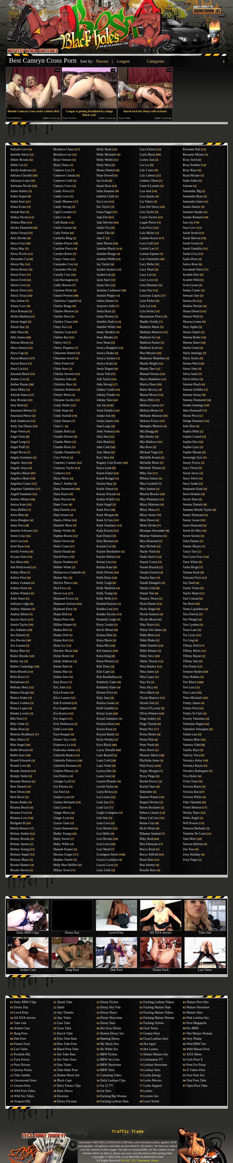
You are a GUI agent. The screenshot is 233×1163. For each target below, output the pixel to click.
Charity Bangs (62, 306)
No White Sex (109, 1049)
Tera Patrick (190, 614)
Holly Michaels (106, 154)
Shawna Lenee (192, 321)
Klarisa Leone (105, 703)
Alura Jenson (18, 348)
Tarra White (190, 562)
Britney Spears (19, 844)
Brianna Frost (19, 812)
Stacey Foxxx (191, 462)
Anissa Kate (18, 504)
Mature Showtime (197, 1007)
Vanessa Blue (191, 739)
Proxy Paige (147, 776)
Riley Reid (146, 839)
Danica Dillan (62, 520)
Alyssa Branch (19, 358)
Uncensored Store (25, 1080)
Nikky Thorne (149, 661)
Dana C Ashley (63, 483)
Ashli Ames (17, 598)
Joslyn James (105, 421)
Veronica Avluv (192, 760)
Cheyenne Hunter (64, 353)
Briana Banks (18, 802)
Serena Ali (189, 301)
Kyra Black (104, 744)
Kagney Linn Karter (109, 462)
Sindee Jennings (193, 405)
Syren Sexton (191, 536)
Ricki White (147, 828)
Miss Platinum (149, 499)
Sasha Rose (190, 259)
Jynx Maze (103, 452)
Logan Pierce (148, 222)
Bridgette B (17, 823)
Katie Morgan (105, 515)
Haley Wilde (61, 844)
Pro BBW (192, 1028)
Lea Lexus (103, 797)
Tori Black (189, 682)
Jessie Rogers (105, 368)
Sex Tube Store (67, 1059)
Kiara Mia (103, 645)
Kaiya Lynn (104, 468)
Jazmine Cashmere (108, 290)
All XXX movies (160, 931)
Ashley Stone (18, 588)
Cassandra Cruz (63, 264)
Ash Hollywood (20, 567)
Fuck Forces (22, 1059)
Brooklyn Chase (63, 149)
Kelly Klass (104, 577)
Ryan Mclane (191, 175)
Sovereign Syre (192, 457)
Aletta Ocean (18, 233)
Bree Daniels (18, 786)
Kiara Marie (104, 640)
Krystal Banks (106, 734)
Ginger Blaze (61, 812)
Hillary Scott (61, 870)
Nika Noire (147, 624)
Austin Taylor (19, 624)
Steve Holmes (192, 494)
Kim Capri (103, 671)
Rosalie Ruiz (148, 870)
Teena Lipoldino (193, 609)
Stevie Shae (190, 499)
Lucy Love (147, 280)
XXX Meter (194, 1054)
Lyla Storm (147, 311)
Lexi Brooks (104, 839)
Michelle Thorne (150, 468)
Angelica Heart (20, 478)
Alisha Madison (20, 316)
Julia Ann (103, 436)
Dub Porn (116, 968)
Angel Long (17, 442)
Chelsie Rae (61, 337)
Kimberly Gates (107, 682)
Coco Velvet (61, 457)
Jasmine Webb (106, 259)
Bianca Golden (19, 703)
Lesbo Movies (152, 1080)
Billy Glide (17, 724)
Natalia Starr (148, 577)
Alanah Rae (17, 212)
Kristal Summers (107, 718)
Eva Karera (60, 713)
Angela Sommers (21, 457)
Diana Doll (60, 614)
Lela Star (102, 818)
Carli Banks (61, 222)
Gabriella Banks (63, 755)
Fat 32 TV (106, 1085)
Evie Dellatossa (63, 724)
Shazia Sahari (191, 332)
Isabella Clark (105, 196)
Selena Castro (191, 290)
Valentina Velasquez (195, 729)
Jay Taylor (103, 264)
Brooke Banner (20, 865)
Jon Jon (101, 405)
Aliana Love (18, 306)
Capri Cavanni (62, 212)
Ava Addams (18, 630)
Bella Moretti (18, 671)
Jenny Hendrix (106, 332)
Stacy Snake (190, 483)
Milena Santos (149, 478)
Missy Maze (147, 509)
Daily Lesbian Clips (113, 1080)
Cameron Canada (64, 175)
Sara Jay (188, 222)
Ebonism (62, 1096)
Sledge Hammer (193, 421)
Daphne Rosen (62, 536)
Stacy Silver (190, 478)
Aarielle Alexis (19, 154)
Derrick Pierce (62, 583)
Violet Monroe (192, 807)
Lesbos (147, 1091)
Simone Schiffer (193, 389)
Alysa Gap (17, 353)
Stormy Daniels (193, 504)
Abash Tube (64, 1002)
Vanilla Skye (191, 750)
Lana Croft (103, 760)
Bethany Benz (19, 687)
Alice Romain (19, 311)
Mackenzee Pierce (151, 316)
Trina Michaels (192, 697)
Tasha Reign (190, 567)
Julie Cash (103, 447)
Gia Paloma (60, 786)
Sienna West (190, 363)
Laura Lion (104, 776)
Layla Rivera (105, 792)
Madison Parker (150, 342)
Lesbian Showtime (155, 1064)
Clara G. (58, 426)
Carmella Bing (62, 238)
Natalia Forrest (149, 572)
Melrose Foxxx (149, 421)
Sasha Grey (190, 253)
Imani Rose (104, 186)
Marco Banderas (150, 379)
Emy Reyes (60, 682)
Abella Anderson (21, 170)
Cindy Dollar (61, 405)
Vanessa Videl (192, 744)
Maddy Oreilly (149, 321)
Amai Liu (16, 368)
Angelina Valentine (22, 489)
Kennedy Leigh (106, 619)
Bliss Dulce (17, 739)
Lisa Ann (145, 191)
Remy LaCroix (149, 818)
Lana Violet (104, 765)
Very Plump (194, 1038)
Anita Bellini (18, 509)
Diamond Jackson (64, 603)
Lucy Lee (146, 274)
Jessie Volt (103, 374)
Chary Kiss (60, 327)
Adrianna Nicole (20, 186)
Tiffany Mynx (192, 650)
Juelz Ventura (105, 431)
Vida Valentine (192, 802)
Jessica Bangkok (107, 348)
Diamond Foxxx (63, 598)
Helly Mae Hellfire (65, 865)
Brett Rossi (17, 797)
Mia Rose (146, 447)
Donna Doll (60, 635)
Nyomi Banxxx (149, 697)
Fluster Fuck (160, 968)
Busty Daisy (61, 165)
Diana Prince (61, 619)
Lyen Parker (147, 301)
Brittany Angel (19, 854)
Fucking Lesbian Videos (158, 1002)
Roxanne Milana (193, 154)
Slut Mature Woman (199, 1033)
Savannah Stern (193, 269)
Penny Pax (146, 729)
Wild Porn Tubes (24, 1091)
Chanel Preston (63, 295)
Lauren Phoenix (107, 781)
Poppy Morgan (149, 771)
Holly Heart (104, 149)
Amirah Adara (19, 395)
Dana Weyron (62, 499)
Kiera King (104, 656)
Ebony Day (72, 931)
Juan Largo (104, 426)
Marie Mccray (149, 389)
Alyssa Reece (18, 363)
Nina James (147, 671)
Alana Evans (18, 206)
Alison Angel (18, 321)
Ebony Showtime (111, 1017)
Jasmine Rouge (106, 253)
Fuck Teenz (150, 1028)
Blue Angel (17, 744)
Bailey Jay (17, 661)
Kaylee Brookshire (108, 551)
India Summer (106, 191)
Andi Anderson (20, 421)
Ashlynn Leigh (19, 603)
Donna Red (60, 640)
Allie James (17, 337)
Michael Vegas (149, 452)
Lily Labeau (147, 175)
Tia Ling (188, 640)
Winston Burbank (194, 828)
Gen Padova (61, 776)
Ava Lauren (17, 645)
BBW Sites (107, 1070)
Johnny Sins (104, 400)
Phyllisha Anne (149, 760)
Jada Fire (102, 217)
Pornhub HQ (22, 1054)
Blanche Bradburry (22, 734)
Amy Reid (16, 405)
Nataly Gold (147, 588)
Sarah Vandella (192, 248)
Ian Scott (102, 180)
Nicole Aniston (149, 614)
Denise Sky (60, 577)
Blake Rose (17, 729)
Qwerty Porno (23, 1070)
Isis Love (102, 201)
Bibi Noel (16, 718)
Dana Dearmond (63, 489)
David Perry (61, 556)
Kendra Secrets (106, 614)
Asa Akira (16, 562)
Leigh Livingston (108, 812)
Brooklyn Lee (62, 154)
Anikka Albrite (19, 499)
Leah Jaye (103, 802)
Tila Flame (190, 666)
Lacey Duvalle (106, 750)
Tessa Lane (190, 630)
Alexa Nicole (18, 253)
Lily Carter (147, 170)
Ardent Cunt (28, 968)
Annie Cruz (17, 536)
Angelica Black (20, 473)
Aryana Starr (18, 556)
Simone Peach (192, 384)
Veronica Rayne (193, 765)
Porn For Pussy (196, 1064)
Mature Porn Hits (197, 1002)
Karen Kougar (106, 478)
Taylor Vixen (191, 588)
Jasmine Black (106, 248)
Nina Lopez (147, 677)
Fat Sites (105, 1091)
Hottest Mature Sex (155, 1054)
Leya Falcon (148, 149)
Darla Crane (61, 546)
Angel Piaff (17, 447)
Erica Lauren (61, 697)
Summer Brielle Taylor (197, 509)
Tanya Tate (190, 551)
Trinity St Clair (192, 713)
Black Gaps (64, 1080)
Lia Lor (144, 165)
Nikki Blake (147, 640)
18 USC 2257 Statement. (135, 1160)
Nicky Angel (148, 609)
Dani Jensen (61, 515)
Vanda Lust (190, 734)
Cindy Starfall (62, 415)
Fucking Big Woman (113, 1096)
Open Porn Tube (196, 1085)
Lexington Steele (107, 854)
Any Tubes (64, 1017)
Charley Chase (62, 321)
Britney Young (19, 849)
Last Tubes (205, 968)
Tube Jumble (22, 1075)
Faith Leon (60, 729)
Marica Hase (148, 384)
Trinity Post (190, 708)
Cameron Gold (62, 180)
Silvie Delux (191, 379)
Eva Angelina (62, 708)
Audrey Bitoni (19, 614)
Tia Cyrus (189, 635)
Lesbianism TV (153, 1059)
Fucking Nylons (153, 1023)
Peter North (147, 744)
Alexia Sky (17, 264)
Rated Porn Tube (67, 1049)
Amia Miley (18, 389)
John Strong (104, 384)
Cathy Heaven (62, 285)
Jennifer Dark (105, 321)
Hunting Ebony (110, 1038)
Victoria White (192, 797)
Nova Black (147, 692)
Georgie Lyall (62, 781)
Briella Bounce (19, 828)
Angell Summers (21, 494)
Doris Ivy (59, 645)
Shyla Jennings (192, 353)
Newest (102, 61)
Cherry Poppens (63, 348)
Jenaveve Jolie (106, 306)
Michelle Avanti (150, 457)
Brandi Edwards (20, 760)
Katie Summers (106, 525)
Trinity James (191, 703)
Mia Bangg (147, 431)
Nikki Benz (147, 635)
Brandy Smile (19, 776)
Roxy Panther (191, 165)
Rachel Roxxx (149, 781)
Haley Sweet (61, 839)
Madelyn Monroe (151, 332)
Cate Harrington (63, 280)
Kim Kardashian (107, 677)
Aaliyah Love (19, 149)
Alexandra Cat (19, 259)
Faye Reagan (61, 734)
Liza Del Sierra (149, 206)
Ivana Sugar (104, 212)
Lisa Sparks (147, 196)
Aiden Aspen (18, 196)
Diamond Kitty (62, 609)
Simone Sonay (192, 395)
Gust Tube (63, 1023)
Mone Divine (148, 525)
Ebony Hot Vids (110, 1007)
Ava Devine (17, 640)
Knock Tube (65, 1033)
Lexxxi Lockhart (107, 859)
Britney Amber (19, 833)
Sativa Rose (190, 264)
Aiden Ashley (19, 191)
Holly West (104, 165)
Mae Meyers (148, 353)
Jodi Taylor (104, 379)
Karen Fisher (105, 473)
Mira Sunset (147, 489)
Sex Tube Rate (66, 1054)
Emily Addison (62, 661)
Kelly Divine (105, 572)
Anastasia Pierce (20, 415)
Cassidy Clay (61, 274)
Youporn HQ (22, 1101)
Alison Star (17, 327)
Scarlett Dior (191, 274)
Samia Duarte (191, 206)
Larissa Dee (104, 771)
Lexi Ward (103, 849)
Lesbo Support (152, 1085)
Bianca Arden (19, 697)
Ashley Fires (18, 577)
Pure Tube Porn (67, 1044)
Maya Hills (147, 400)
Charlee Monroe (63, 311)
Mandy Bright (149, 363)
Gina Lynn (60, 807)
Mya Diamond (149, 541)
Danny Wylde (62, 530)
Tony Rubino (191, 677)
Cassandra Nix (62, 269)
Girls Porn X (194, 1059)
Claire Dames (62, 421)
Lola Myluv (147, 233)
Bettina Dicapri (20, 692)
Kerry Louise (105, 624)
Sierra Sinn (190, 368)
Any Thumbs (65, 1012)
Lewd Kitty (116, 931)
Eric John (59, 687)
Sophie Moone (192, 452)
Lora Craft (146, 243)
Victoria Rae (191, 792)
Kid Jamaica (104, 650)
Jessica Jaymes (106, 358)
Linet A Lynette (149, 186)
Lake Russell (105, 755)
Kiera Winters (105, 661)
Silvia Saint (190, 374)
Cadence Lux (61, 170)
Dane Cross (60, 504)
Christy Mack (62, 395)
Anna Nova (17, 525)
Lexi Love (103, 844)
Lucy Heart (147, 269)
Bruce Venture (62, 159)
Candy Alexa (61, 191)
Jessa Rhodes (105, 337)
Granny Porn (151, 1033)
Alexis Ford (17, 280)
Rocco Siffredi (149, 854)
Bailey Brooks (19, 656)
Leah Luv (103, 807)
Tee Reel (188, 603)
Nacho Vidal (148, 551)
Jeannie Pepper (106, 295)
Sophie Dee (190, 442)
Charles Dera (61, 316)
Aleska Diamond (21, 227)
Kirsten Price (105, 692)
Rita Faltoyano (149, 844)
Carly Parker (61, 233)
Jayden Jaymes (106, 269)
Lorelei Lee (147, 248)
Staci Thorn (190, 468)
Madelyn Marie (149, 327)
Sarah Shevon (191, 238)
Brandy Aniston (20, 771)
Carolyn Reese (62, 253)
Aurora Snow (18, 619)
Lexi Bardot (104, 828)
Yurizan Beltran (193, 844)
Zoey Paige (190, 859)
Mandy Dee (147, 368)
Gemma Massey (63, 771)
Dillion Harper (62, 624)
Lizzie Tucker (148, 217)
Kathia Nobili (105, 499)
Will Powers (190, 823)
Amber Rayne (19, 384)
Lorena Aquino (149, 253)
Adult (60, 1007)
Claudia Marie (62, 442)
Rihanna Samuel (150, 833)
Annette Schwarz (21, 530)
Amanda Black (19, 374)
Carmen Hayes (62, 243)
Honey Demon (106, 170)
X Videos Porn (195, 1070)
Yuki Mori (189, 839)
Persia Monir (148, 734)
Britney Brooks (20, 839)
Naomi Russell (149, 567)
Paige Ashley (148, 718)
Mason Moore (149, 395)
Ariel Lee (16, 541)
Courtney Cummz (64, 462)
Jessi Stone (104, 342)
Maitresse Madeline (152, 358)
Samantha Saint (193, 201)
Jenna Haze (104, 311)
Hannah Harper (63, 849)
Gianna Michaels (64, 802)
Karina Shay (104, 483)
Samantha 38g (192, 191)
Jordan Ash (104, 415)
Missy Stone (148, 515)
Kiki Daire (103, 666)
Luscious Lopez (150, 295)
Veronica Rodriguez (195, 771)
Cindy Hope (61, 410)
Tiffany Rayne (192, 656)
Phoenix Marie (149, 755)
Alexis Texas (18, 295)
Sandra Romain (193, 217)
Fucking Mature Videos (158, 1012)
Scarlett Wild (191, 280)
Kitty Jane (103, 697)
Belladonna (17, 682)
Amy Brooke (18, 400)
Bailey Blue (17, 650)
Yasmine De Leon (194, 833)
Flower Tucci (61, 739)
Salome (187, 186)
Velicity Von (190, 755)
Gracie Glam (61, 823)
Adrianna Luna (19, 180)
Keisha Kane (105, 567)
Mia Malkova (148, 442)
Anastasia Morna (21, 410)
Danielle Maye (62, 525)
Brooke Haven (19, 870)
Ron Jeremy (147, 865)
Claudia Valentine (64, 452)
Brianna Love (19, 818)
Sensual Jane (191, 295)
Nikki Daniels (148, 645)
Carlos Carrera (62, 227)
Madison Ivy (148, 337)
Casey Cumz (61, 259)
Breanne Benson (20, 781)
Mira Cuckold (148, 483)
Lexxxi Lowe (105, 865)
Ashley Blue (18, 572)
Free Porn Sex (195, 1075)
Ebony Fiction (109, 1002)
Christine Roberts (64, 389)
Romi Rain (147, 859)
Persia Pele (147, 739)
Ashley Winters (20, 593)
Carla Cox (59, 217)
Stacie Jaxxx (191, 473)
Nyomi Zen (147, 703)
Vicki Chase (190, 781)
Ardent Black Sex (68, 1075)
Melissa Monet (149, 410)
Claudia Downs (63, 436)
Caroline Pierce (63, 248)
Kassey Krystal (106, 494)
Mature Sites (194, 1012)
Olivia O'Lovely (150, 708)
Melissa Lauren (149, 405)
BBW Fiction (108, 1054)
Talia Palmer (191, 541)
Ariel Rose (17, 546)
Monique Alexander (152, 530)
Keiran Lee (104, 562)
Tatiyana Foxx (192, 577)
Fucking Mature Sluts (157, 1007)
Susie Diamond (192, 525)
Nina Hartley (148, 666)
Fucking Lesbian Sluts (114, 1101)
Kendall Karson (106, 603)
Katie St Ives (105, 520)
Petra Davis (147, 750)
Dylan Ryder (61, 656)
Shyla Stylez (191, 358)
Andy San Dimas (21, 426)
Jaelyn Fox (103, 227)
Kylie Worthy (105, 739)
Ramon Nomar (149, 797)
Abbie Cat (16, 165)
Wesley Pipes (191, 812)
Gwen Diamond (63, 828)
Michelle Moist (149, 462)
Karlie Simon (105, 489)
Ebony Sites (107, 1023)
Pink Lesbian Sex (197, 1017)
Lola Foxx (146, 227)
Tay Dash (189, 583)
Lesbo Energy (152, 1075)
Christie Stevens (63, 374)
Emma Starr (61, 677)
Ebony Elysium (67, 1101)
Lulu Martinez (149, 285)
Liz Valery (146, 201)
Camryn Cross (62, 186)
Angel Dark (17, 436)
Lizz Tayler (147, 212)
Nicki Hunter (148, 603)
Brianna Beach (19, 807)
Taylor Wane (191, 593)
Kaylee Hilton (105, 556)
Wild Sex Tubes (24, 1096)
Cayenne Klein (62, 290)
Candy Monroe (62, 201)
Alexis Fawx (18, 274)
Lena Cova (103, 823)
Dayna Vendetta (63, 562)
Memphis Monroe (151, 426)
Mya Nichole (148, 546)
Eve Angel (60, 718)
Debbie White (62, 567)
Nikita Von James (151, 630)
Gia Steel (59, 792)
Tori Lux (188, 687)
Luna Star (146, 290)
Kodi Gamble (105, 708)
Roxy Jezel (190, 159)
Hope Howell (105, 175)
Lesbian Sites (151, 1070)
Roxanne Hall (191, 149)
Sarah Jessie (190, 233)
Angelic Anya (19, 462)
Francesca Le (61, 744)
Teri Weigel (190, 619)
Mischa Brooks (149, 494)
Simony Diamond (194, 400)
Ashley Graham (20, 583)
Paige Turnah (148, 724)
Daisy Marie (61, 478)
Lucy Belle (147, 264)
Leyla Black (147, 154)
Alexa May (17, 248)
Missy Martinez (150, 504)
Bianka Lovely (19, 713)
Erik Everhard (62, 703)
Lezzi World (151, 1101)
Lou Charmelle (149, 259)
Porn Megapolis (196, 1023)
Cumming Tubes (110, 1075)
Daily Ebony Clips (69, 1085)
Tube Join (205, 931)
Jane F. (101, 238)
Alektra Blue (18, 222)
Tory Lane (189, 692)
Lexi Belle (103, 833)
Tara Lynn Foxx (193, 556)
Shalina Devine (192, 306)
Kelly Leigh (104, 583)
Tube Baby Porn (67, 1070)
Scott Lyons (190, 285)
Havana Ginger (63, 854)
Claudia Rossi (62, 447)
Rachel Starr (148, 786)
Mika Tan (146, 473)
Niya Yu (145, 682)
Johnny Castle (105, 389)
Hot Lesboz (150, 1049)
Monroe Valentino (151, 536)
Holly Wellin (105, 159)
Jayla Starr (103, 280)
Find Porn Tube (196, 1080)
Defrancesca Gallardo (67, 572)
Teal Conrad (190, 598)
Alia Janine (17, 301)
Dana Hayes (61, 494)
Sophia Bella (191, 431)
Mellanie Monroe (151, 415)
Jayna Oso (103, 285)
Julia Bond (103, 442)
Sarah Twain (191, 243)
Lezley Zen (147, 159)
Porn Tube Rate (67, 1038)
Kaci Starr (103, 457)
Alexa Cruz (17, 243)
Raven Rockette (150, 807)
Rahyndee (146, 792)
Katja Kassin (105, 530)
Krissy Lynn (104, 713)
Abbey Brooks (19, 159)
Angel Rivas (18, 452)
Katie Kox (103, 509)
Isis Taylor (103, 206)
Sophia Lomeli (192, 436)
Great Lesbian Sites (155, 1038)
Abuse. (155, 1160)
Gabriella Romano (65, 765)
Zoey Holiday (191, 854)
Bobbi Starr (17, 755)
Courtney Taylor (63, 468)
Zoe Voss (188, 849)
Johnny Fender (106, 395)
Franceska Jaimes (64, 750)
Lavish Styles (105, 786)
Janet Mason (104, 243)
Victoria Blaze (192, 786)
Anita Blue (17, 515)
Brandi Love (18, 765)
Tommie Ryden (192, 671)
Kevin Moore (105, 630)
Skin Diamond (192, 410)
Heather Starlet (62, 859)
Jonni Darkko (105, 410)
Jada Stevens (105, 222)
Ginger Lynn (61, 818)
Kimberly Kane (106, 687)
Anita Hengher (19, 520)
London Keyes (149, 238)
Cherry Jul (60, 342)
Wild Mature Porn (197, 1049)
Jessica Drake (105, 353)
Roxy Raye (190, 170)
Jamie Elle (103, 233)
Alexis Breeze (19, 269)
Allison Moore (19, 342)
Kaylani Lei (104, 546)
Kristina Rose (105, 724)
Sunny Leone (191, 520)
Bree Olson (17, 792)
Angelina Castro (20, 483)
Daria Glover (61, 541)
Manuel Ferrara (149, 374)
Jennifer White (106, 327)
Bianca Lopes (19, 708)
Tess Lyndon (191, 624)
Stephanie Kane (193, 489)
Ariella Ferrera (19, 551)
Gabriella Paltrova (65, 760)
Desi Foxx (60, 588)
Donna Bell (60, 630)
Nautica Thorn (149, 598)
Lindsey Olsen (149, 180)
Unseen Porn (22, 1085)
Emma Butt (60, 666)
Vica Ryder (190, 776)
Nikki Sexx (147, 656)
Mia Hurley (147, 436)
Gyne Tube (64, 1028)
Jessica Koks (105, 363)
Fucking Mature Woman (158, 1017)
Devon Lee (60, 593)
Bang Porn (72, 968)
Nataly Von (147, 593)
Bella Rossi (17, 677)
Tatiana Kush (191, 572)
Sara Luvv (189, 227)
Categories (155, 61)
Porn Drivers (22, 1064)
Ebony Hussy (108, 1012)
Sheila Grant (191, 348)
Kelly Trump (105, 593)
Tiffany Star (190, 661)
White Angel (191, 818)
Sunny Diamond (193, 515)
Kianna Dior (104, 635)
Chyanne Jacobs (63, 400)
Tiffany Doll (191, 645)
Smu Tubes (64, 1064)
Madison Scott (149, 348)
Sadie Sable (190, 180)
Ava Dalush (17, 635)
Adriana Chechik (21, 175)
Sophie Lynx (191, 447)
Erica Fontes (61, 692)
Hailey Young (62, 833)
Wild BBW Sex (196, 1044)
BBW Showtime (110, 1064)
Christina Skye (62, 384)
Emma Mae (60, 671)
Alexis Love (18, 285)
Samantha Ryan (193, 196)
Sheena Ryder (192, 337)
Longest (123, 61)
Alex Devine (18, 238)
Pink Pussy (147, 765)
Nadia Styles (148, 556)
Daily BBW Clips (28, 931)
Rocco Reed (147, 849)
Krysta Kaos (104, 729)
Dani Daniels (61, 509)
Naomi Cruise (148, 562)
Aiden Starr (17, 201)
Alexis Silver (18, 290)
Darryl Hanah (62, 551)
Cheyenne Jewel (63, 358)
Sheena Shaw (191, 342)
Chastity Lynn (62, 332)
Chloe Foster (61, 363)
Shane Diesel (191, 311)
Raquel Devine (149, 802)
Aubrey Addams (20, 609)
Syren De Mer (192, 530)
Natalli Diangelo (150, 583)
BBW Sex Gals (109, 1059)
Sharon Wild (191, 316)
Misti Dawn (147, 520)
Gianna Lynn (61, 797)
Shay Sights (190, 327)
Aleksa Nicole (19, 217)
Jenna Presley (105, 316)
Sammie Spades (193, 212)
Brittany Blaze (19, 859)
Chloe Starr (60, 368)
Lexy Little (104, 870)
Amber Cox (17, 379)
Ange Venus (18, 431)
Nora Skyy (146, 687)
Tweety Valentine (194, 718)
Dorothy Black (62, 650)
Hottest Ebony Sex (112, 1033)
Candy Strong (62, 206)
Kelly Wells (104, 598)
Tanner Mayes (192, 546)
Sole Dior (189, 426)
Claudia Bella (62, 431)
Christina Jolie (62, 379)
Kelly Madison (106, 588)
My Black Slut (109, 1044)
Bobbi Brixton (19, 750)
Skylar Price (190, 415)
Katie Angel (104, 504)
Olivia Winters (149, 713)
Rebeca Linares (149, 812)
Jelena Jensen (105, 301)
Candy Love (61, 196)
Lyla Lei (145, 306)
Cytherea (59, 473)
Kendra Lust (104, 609)
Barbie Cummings (21, 666)
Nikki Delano (148, 650)
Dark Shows (65, 1091)
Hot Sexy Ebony (110, 1028)
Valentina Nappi (193, 724)
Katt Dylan (104, 536)
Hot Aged (149, 1044)
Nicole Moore (148, 619)
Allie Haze (17, 332)
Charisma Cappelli (65, 301)
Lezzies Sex (151, 1096)
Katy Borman (105, 541)
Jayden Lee (104, 274)
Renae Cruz (147, 823)
